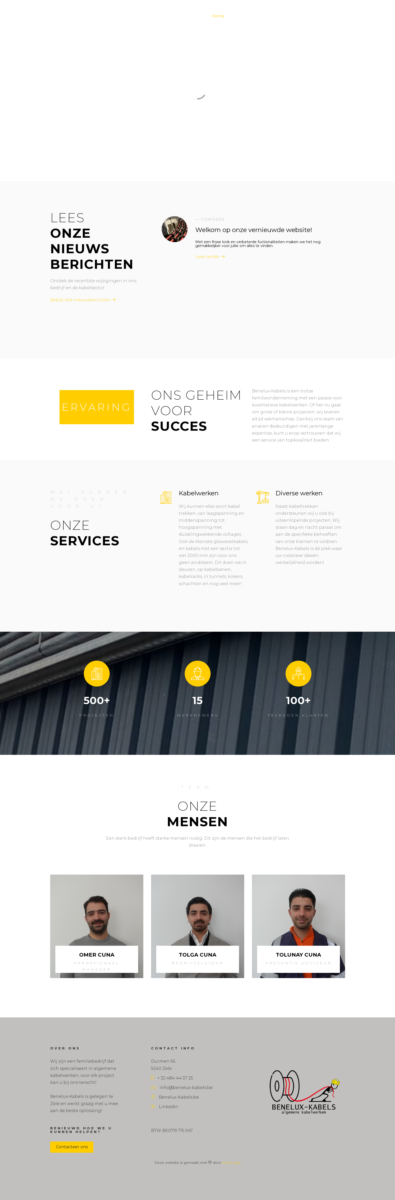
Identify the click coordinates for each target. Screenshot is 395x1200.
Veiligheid (310, 15)
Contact (334, 15)
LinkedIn (164, 1106)
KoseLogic (231, 1162)
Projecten (256, 15)
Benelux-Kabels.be (175, 1097)
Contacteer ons (72, 1146)
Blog (235, 15)
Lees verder (210, 256)
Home (218, 15)
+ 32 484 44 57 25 (172, 1078)
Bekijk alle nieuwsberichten (83, 299)
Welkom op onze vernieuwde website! (253, 230)
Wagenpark (283, 15)
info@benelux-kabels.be (182, 1087)
